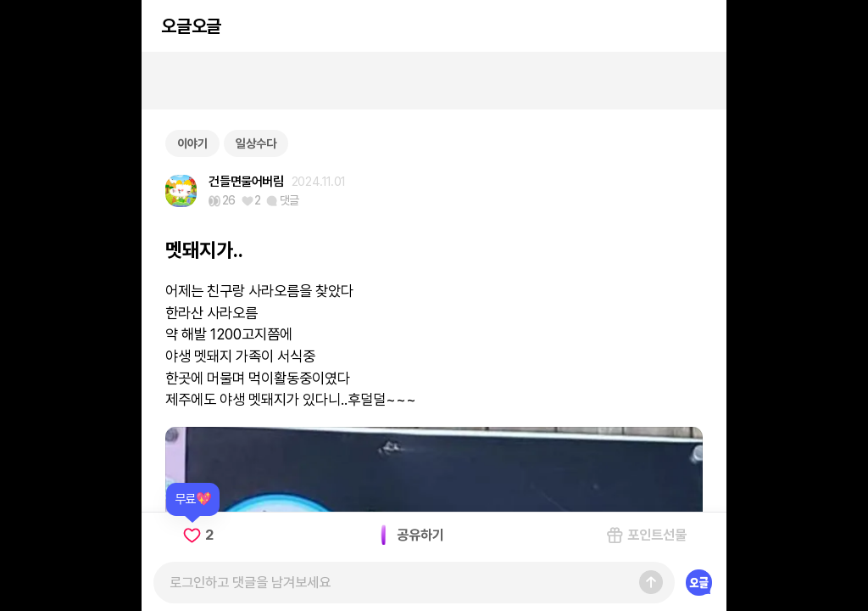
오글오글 (190, 25)
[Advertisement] (434, 80)
